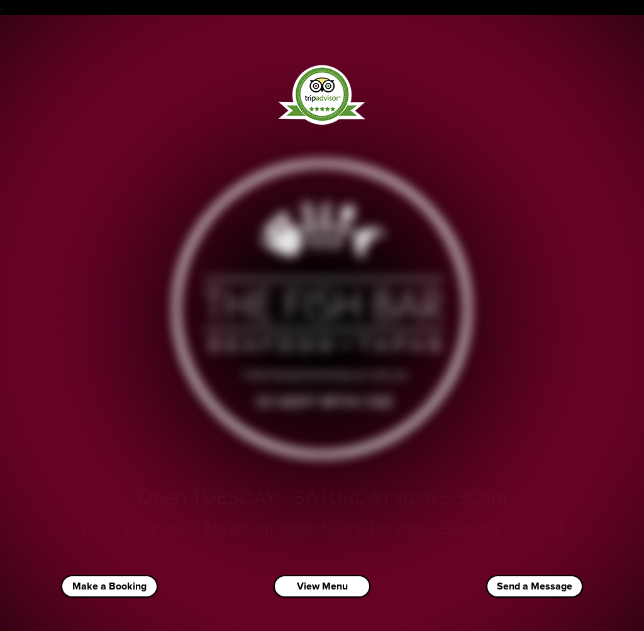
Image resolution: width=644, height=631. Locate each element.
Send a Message (534, 586)
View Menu (322, 586)
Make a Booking (109, 586)
